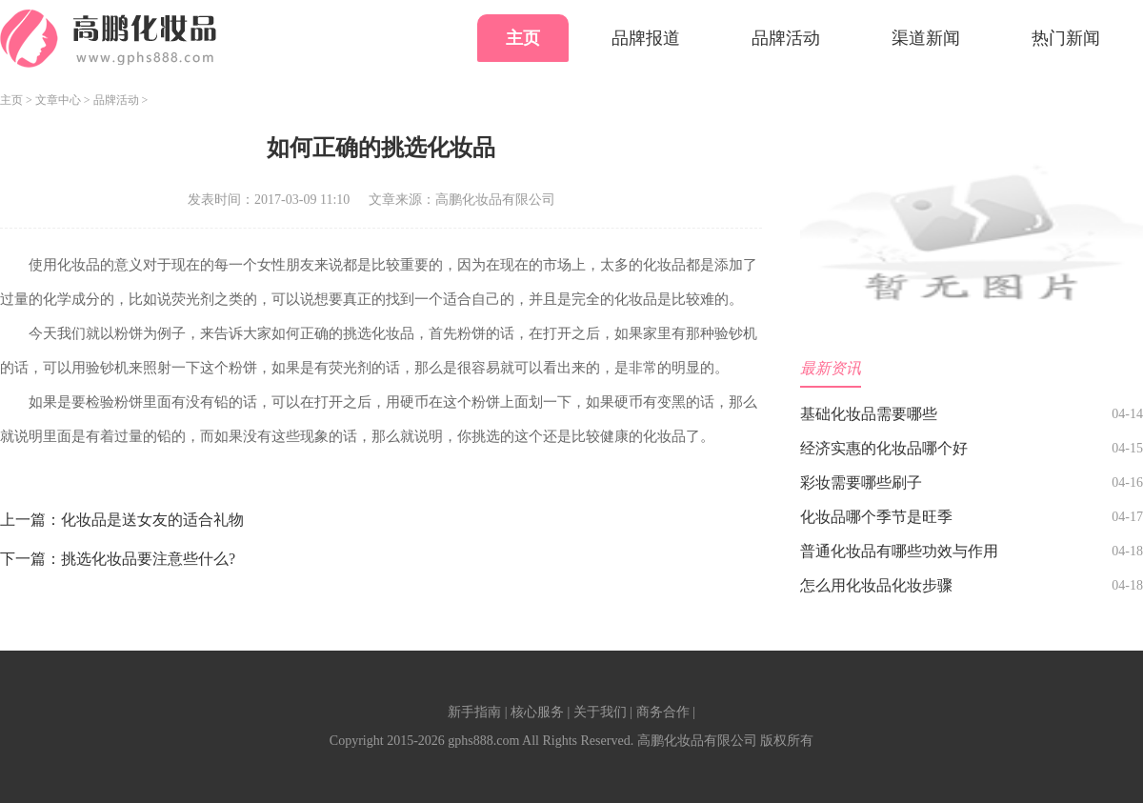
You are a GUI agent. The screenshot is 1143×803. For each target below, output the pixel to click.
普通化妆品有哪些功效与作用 (899, 551)
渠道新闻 (926, 38)
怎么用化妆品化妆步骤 (876, 585)
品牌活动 (786, 38)
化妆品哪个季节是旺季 (876, 517)
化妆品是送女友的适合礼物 (152, 520)
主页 (523, 38)
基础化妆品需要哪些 (868, 414)
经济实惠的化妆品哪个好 (884, 448)
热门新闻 (1066, 38)
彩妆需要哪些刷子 (861, 482)
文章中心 (58, 100)
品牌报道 (646, 38)
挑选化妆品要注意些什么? (148, 559)
